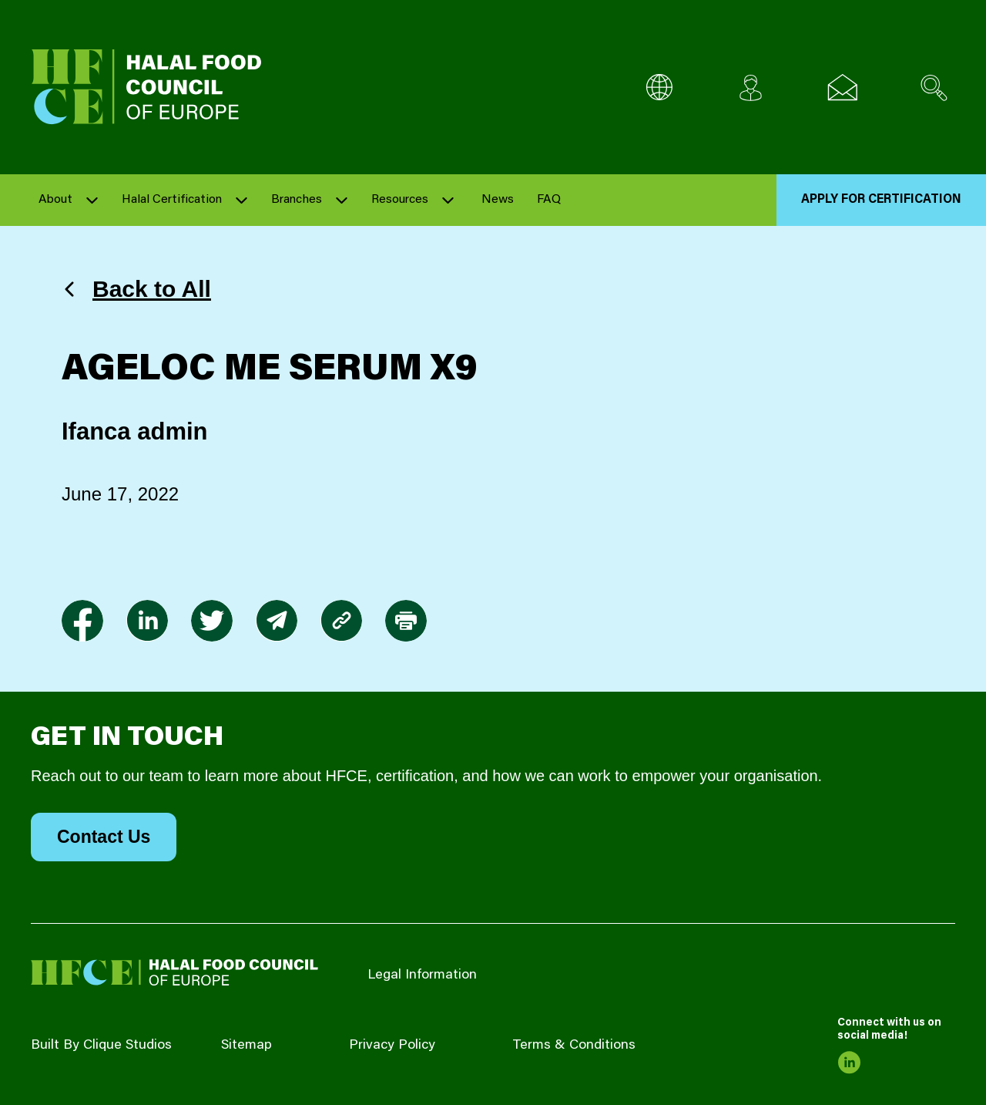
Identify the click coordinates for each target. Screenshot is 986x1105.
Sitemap (246, 1046)
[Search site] (934, 87)
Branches (296, 200)
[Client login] (750, 87)
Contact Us (103, 837)
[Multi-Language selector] (659, 87)
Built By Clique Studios (101, 1046)
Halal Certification (172, 200)
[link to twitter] (212, 621)
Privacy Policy (392, 1046)
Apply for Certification (881, 200)
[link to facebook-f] (82, 621)
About (55, 200)
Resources (399, 200)
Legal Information (422, 975)
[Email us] (842, 87)
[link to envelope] (276, 621)
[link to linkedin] (147, 621)
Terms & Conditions (574, 1046)
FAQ (549, 200)
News (497, 200)
